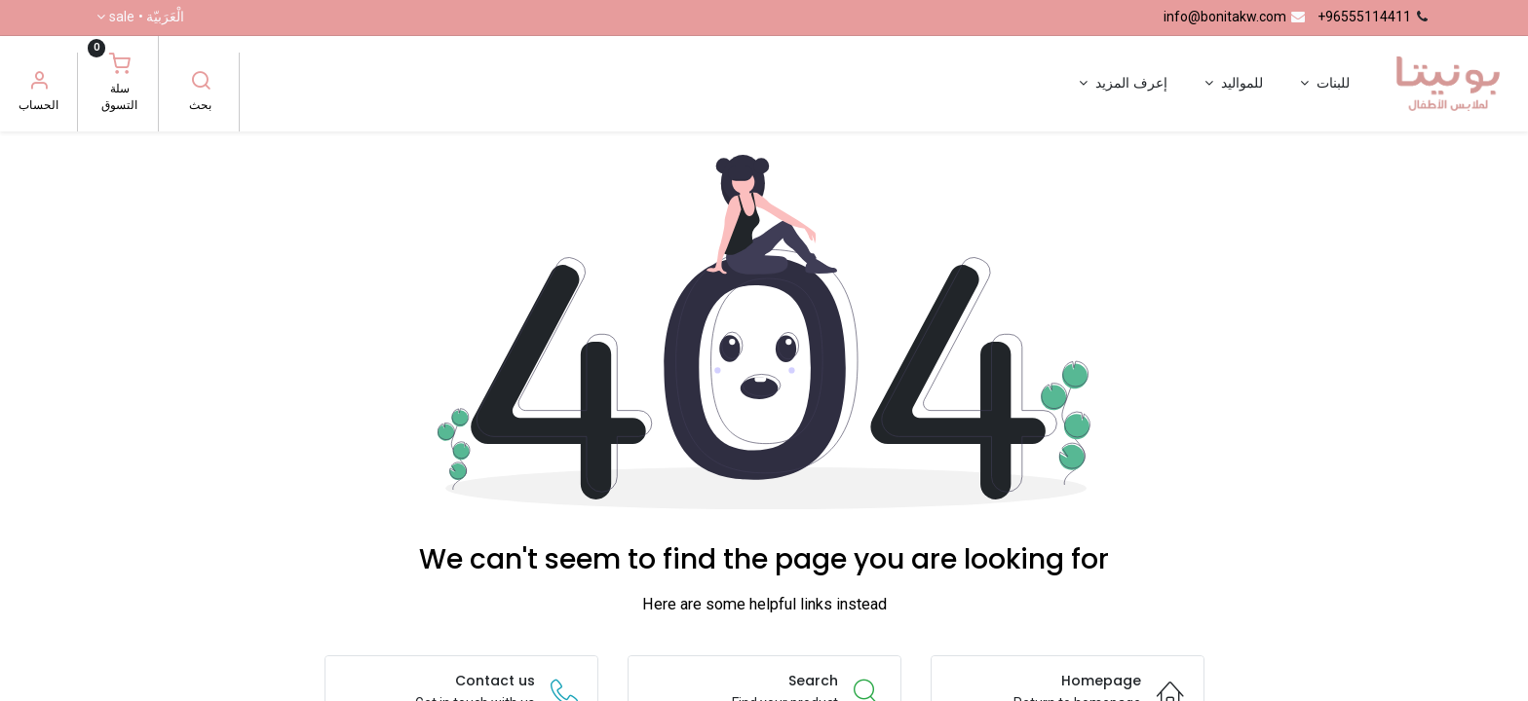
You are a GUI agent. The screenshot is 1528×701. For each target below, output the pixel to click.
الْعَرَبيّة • (146, 17)
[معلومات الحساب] (39, 83)
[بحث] (200, 83)
